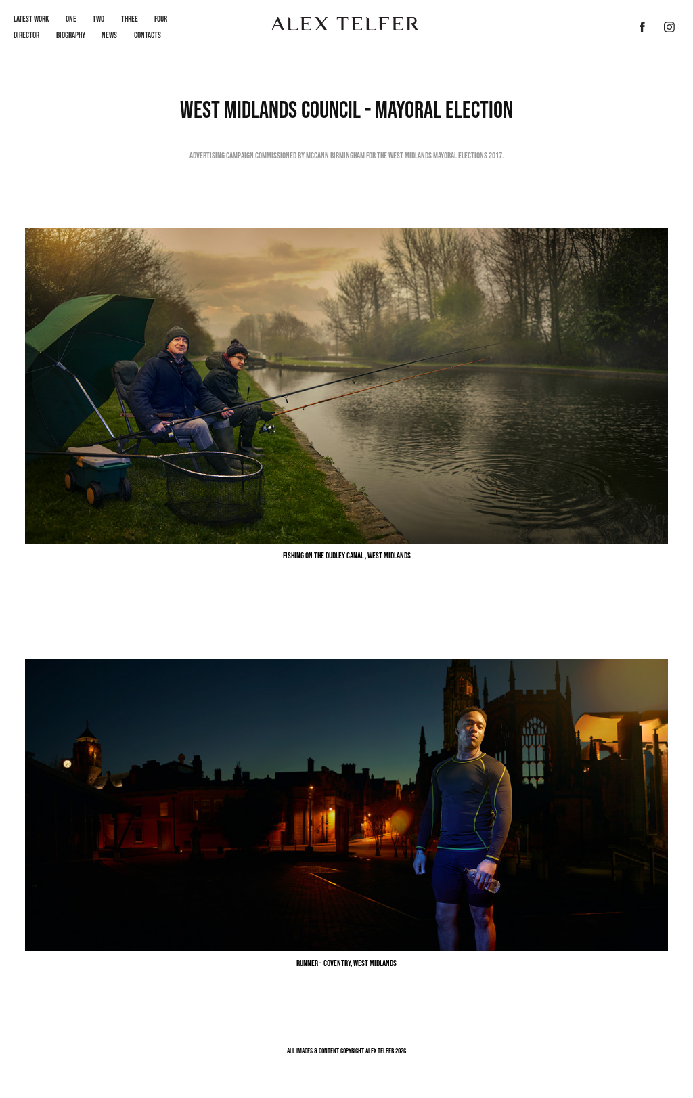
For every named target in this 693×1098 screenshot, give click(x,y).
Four (160, 19)
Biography (70, 35)
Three (129, 19)
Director (26, 35)
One (71, 19)
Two (98, 19)
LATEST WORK (31, 19)
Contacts (147, 35)
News (109, 35)
